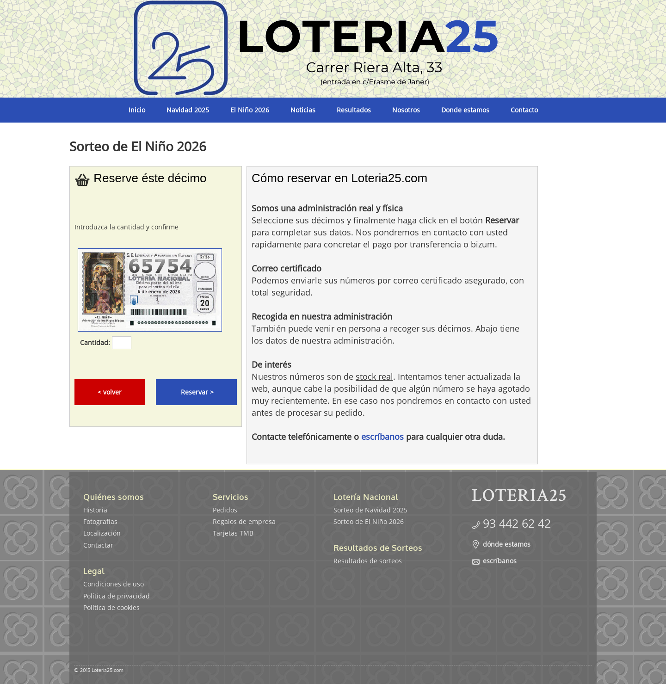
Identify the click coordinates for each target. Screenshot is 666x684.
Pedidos (225, 509)
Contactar (98, 545)
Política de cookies (111, 607)
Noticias (302, 109)
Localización (102, 533)
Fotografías (100, 521)
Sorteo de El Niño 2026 (368, 521)
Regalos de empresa (244, 521)
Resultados (354, 109)
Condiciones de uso (113, 583)
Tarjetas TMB (233, 533)
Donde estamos (465, 109)
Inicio (137, 109)
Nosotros (406, 109)
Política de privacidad (116, 596)
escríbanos (382, 436)
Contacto (524, 109)
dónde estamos (506, 544)
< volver (110, 392)
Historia (95, 509)
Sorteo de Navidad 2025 (370, 509)
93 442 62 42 (517, 523)
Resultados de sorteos (367, 560)
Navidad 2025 (187, 109)
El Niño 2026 (249, 109)
